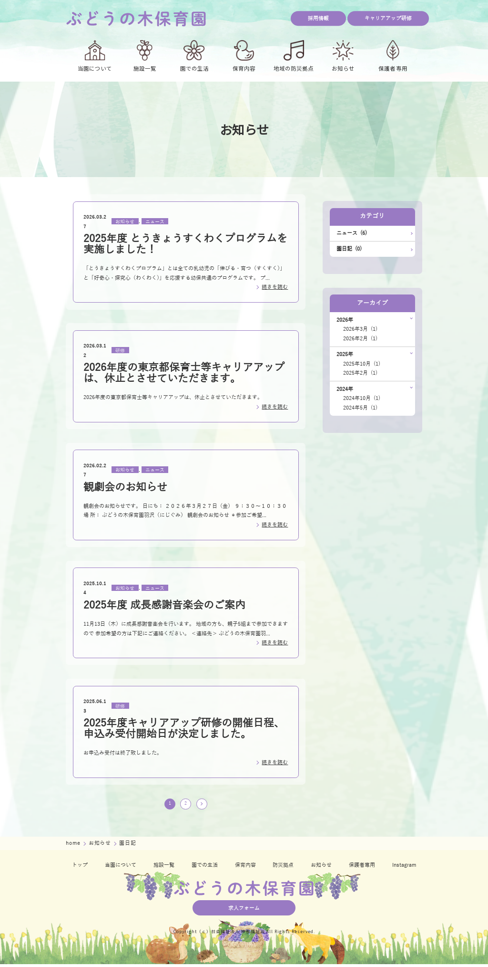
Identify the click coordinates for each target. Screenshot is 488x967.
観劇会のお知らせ (125, 487)
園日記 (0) (349, 249)
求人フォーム (244, 911)
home (74, 846)
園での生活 (205, 868)
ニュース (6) (351, 233)
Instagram (404, 868)
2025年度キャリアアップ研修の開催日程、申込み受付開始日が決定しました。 (184, 728)
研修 (120, 350)
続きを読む (275, 287)
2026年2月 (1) (360, 339)
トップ (80, 868)
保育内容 (245, 868)
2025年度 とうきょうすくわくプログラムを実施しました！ (185, 244)
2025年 (344, 354)
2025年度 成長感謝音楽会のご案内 (164, 605)
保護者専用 (362, 868)
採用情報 (318, 18)
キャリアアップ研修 (388, 18)
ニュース (154, 221)
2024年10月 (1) (361, 398)
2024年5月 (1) (360, 408)
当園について (120, 868)
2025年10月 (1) (361, 364)
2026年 (344, 320)
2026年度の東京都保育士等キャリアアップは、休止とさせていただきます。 (184, 373)
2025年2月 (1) (360, 373)
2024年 (344, 389)
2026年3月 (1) (360, 329)
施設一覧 (163, 868)
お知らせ (124, 221)
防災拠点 (283, 868)
